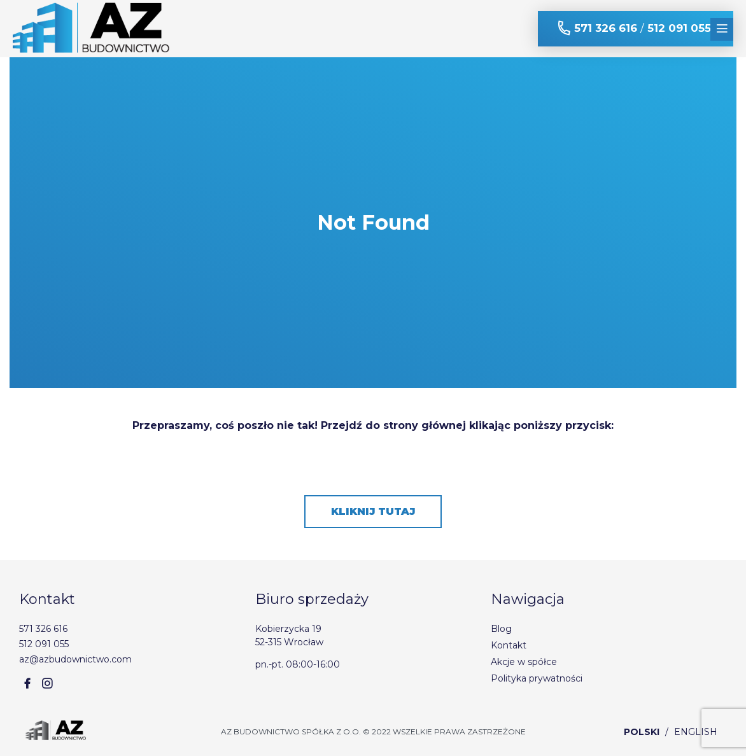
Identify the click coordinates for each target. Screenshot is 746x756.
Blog (501, 628)
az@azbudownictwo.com (75, 659)
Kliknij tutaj (373, 511)
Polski (641, 732)
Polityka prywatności (536, 678)
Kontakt (508, 645)
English (695, 732)
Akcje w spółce (524, 662)
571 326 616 (605, 28)
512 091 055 (679, 28)
